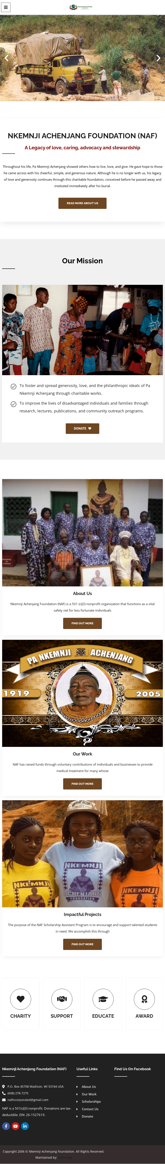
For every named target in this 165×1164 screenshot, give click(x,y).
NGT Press (64, 1158)
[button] (6, 58)
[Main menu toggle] (6, 7)
